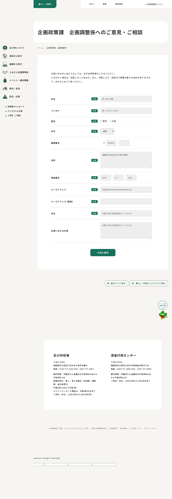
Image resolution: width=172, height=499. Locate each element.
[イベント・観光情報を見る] (16, 80)
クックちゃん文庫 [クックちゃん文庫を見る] (15, 111)
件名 (53, 213)
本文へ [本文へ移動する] (92, 4)
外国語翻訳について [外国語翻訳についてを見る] (155, 4)
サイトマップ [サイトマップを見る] (151, 428)
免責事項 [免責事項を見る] (114, 428)
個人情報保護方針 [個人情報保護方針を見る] (99, 428)
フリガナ (55, 110)
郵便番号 (55, 143)
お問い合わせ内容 (59, 230)
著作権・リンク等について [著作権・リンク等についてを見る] (132, 428)
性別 (53, 121)
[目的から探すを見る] (16, 56)
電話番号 (55, 177)
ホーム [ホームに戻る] (40, 48)
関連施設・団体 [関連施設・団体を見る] (56, 428)
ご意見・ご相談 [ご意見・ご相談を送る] (14, 115)
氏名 (53, 98)
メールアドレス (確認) (62, 201)
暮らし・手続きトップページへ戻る (150, 283)
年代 (53, 131)
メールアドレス (58, 189)
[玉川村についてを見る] (16, 48)
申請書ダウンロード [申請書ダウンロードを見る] (16, 106)
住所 (53, 160)
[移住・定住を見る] (16, 89)
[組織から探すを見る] (16, 64)
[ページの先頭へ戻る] (163, 311)
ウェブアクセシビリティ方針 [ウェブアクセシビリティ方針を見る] (78, 428)
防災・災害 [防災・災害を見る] (14, 96)
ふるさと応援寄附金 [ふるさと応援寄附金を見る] (18, 72)
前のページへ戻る (118, 283)
